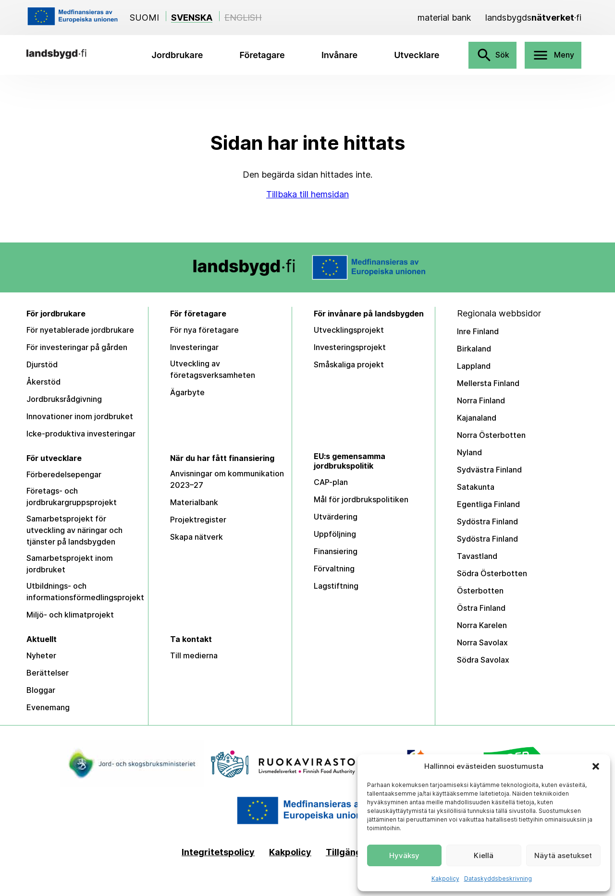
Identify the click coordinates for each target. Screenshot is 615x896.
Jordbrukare (177, 55)
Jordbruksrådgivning (64, 399)
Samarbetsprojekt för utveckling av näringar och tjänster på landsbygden (74, 530)
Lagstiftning (336, 586)
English (243, 17)
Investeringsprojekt (350, 347)
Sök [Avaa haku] (492, 55)
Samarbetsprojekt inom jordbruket (69, 563)
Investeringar (194, 347)
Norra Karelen (482, 625)
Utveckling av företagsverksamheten (212, 369)
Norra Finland (481, 400)
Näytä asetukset (563, 855)
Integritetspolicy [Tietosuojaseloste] (218, 852)
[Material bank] (444, 17)
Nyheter (41, 655)
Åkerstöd (43, 382)
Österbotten (480, 590)
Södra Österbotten (492, 573)
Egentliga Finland (488, 504)
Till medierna (194, 655)
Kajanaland (476, 418)
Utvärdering (335, 516)
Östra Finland (481, 608)
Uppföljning (335, 534)
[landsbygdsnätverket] (533, 17)
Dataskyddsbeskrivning (498, 878)
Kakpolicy (445, 878)
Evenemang (48, 707)
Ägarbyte (187, 392)
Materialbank (194, 502)
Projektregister (198, 519)
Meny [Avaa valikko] (553, 55)
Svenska (191, 17)
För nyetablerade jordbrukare (80, 330)
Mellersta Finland (488, 383)
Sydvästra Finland (489, 469)
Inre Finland (478, 331)
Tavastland (477, 556)
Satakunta (475, 487)
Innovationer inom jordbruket (79, 416)
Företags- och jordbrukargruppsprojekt (71, 496)
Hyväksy (404, 855)
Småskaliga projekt (349, 364)
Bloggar (40, 690)
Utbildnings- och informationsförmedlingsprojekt (85, 591)
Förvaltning (334, 568)
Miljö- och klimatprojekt (70, 614)
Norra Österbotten (491, 435)
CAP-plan (331, 482)
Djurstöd (42, 364)
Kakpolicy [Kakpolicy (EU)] (290, 852)
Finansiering (335, 551)
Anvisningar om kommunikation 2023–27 (227, 479)
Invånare (339, 55)
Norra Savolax (482, 642)
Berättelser (47, 673)
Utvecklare (416, 55)
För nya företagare (204, 330)
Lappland (474, 366)
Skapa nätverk (196, 537)
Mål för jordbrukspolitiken (361, 499)
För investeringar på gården (76, 347)
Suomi (144, 17)
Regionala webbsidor (499, 313)
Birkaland (474, 348)
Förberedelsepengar (63, 474)
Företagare (262, 55)
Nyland (469, 452)
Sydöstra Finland (487, 521)
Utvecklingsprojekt (349, 330)
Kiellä (483, 855)
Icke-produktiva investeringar (80, 433)
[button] (596, 766)
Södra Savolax (483, 660)
